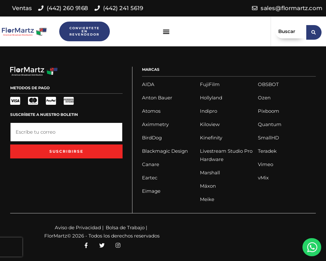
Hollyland (211, 98)
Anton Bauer (157, 98)
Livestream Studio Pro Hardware (226, 155)
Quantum (269, 124)
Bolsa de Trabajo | (126, 227)
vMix (263, 178)
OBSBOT (268, 84)
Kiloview (210, 124)
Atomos (151, 111)
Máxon (208, 186)
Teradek (267, 151)
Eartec (149, 178)
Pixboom (268, 111)
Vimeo (265, 164)
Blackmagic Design (165, 151)
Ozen (264, 98)
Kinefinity (211, 138)
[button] (166, 31)
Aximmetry (155, 124)
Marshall (210, 173)
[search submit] (314, 31)
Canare (150, 164)
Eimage (151, 191)
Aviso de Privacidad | (79, 227)
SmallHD (268, 138)
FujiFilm (210, 84)
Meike (207, 199)
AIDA (148, 84)
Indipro (208, 111)
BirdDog (152, 138)
